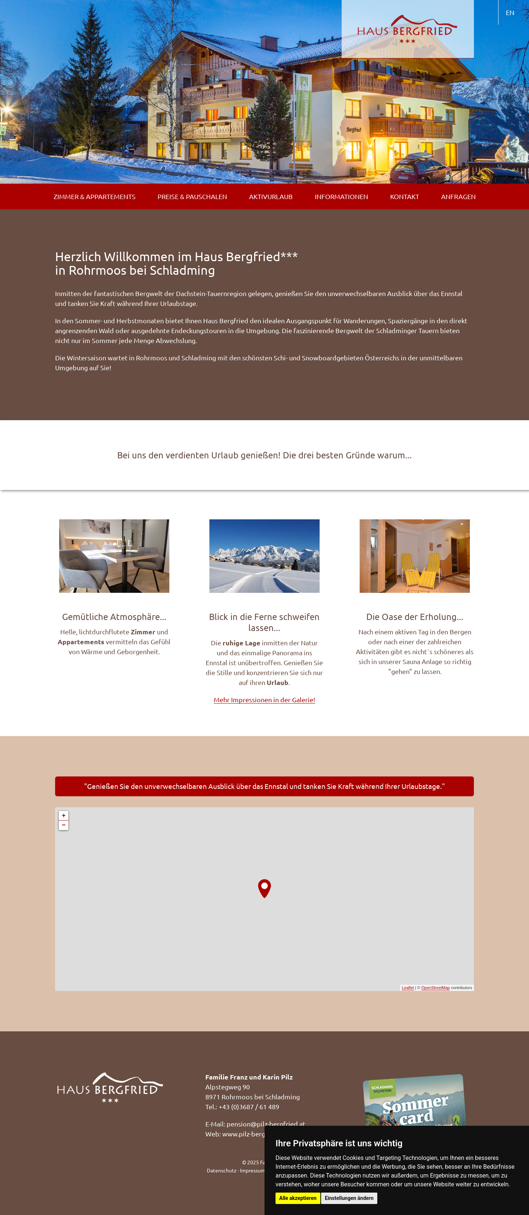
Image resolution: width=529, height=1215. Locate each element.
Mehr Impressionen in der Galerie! (264, 699)
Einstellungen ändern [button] (349, 1198)
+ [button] (64, 815)
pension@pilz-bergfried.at (266, 1124)
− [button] (64, 825)
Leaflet (408, 987)
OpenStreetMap (435, 987)
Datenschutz (222, 1170)
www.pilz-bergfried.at (254, 1134)
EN (510, 12)
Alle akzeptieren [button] (298, 1198)
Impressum (252, 1170)
